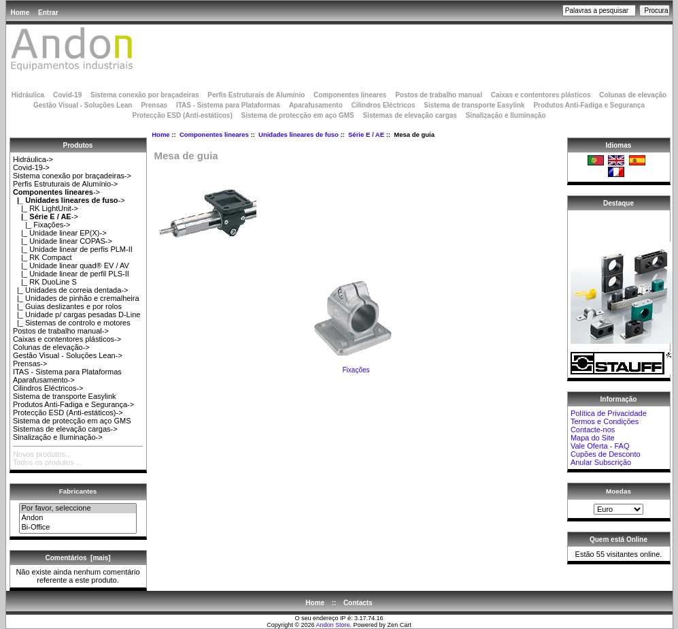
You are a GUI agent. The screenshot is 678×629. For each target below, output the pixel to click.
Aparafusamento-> (44, 380)
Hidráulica (28, 95)
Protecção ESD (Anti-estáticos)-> (68, 412)
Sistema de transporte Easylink (474, 105)
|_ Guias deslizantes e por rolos (67, 306)
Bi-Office (77, 527)
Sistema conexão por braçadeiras (144, 95)
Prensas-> (30, 363)
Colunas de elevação (632, 95)
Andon (77, 518)
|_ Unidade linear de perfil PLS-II (71, 274)
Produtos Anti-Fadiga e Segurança (589, 105)
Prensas (154, 105)
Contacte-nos (593, 429)
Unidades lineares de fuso (298, 134)
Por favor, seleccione (77, 508)
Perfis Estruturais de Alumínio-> (65, 184)
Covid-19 (67, 95)
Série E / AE (366, 134)
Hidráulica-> (33, 159)
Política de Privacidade (609, 413)
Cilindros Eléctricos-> (48, 388)
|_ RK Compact (42, 257)
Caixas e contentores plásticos (541, 95)
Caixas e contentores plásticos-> (67, 339)
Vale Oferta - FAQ (600, 446)
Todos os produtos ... (47, 462)
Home (20, 12)
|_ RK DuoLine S (45, 282)
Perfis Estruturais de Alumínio (256, 95)
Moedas (618, 491)
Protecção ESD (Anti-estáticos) (182, 115)
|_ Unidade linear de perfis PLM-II (73, 249)
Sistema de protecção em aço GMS (297, 115)
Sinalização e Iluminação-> (58, 437)
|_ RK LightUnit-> (45, 208)
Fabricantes (78, 491)
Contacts (358, 603)
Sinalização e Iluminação (506, 115)
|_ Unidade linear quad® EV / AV (71, 265)
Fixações (356, 367)
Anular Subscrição (601, 462)
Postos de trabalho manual (438, 95)
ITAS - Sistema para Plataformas (228, 105)
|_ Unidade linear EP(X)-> (60, 233)
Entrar (48, 12)
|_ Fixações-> (41, 225)
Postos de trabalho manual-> (61, 331)
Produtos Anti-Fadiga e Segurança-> (73, 404)
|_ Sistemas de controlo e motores (72, 323)
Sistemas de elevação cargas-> (65, 429)
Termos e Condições (605, 421)
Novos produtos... (42, 454)
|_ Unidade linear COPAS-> (62, 241)
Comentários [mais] (77, 558)
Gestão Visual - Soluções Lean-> (67, 355)
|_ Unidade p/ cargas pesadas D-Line (77, 314)
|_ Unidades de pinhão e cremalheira (76, 298)
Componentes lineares (214, 134)
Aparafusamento (316, 105)
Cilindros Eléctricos (384, 105)
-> (56, 192)
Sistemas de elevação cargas (409, 115)
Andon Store (333, 625)
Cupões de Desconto (606, 454)
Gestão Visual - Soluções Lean (82, 105)
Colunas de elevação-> (51, 347)
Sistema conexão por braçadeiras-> (72, 176)
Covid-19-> (31, 167)
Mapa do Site (593, 438)
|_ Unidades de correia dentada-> (71, 290)
